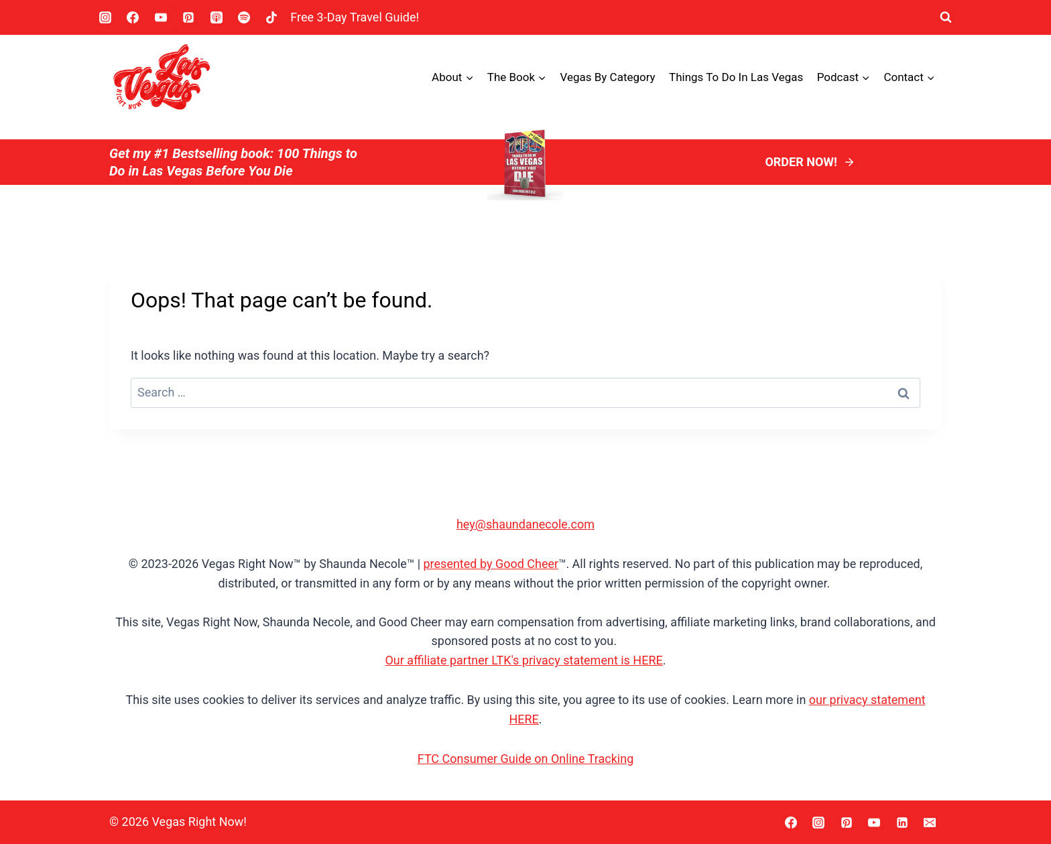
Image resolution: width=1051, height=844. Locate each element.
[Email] (930, 823)
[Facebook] (133, 17)
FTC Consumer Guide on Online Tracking (526, 759)
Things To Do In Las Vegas (736, 77)
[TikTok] (271, 17)
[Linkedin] (902, 823)
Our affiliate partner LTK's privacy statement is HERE (523, 660)
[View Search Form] (946, 17)
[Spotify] (244, 17)
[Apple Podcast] (216, 17)
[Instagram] (105, 17)
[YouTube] (161, 17)
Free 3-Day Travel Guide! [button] (354, 17)
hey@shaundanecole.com (525, 524)
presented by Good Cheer (491, 564)
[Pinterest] (188, 17)
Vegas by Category (607, 77)
